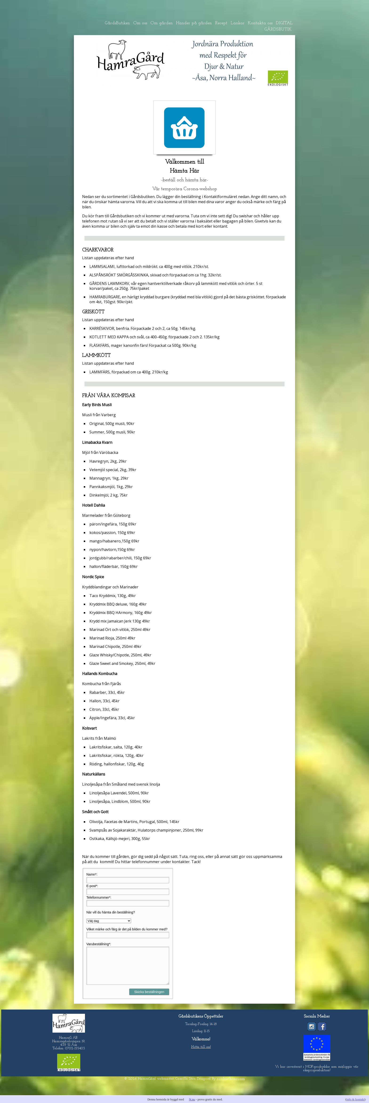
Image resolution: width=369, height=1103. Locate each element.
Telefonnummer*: (98, 897)
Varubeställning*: (98, 944)
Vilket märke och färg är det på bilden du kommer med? (126, 929)
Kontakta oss (260, 23)
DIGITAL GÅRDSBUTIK (278, 26)
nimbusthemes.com (231, 1086)
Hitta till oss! (201, 1054)
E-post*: (92, 886)
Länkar (238, 23)
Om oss (140, 23)
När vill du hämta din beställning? (110, 912)
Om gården (161, 23)
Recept (221, 23)
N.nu (192, 1099)
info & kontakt (355, 1099)
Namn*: (91, 874)
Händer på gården (194, 23)
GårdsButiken (117, 23)
